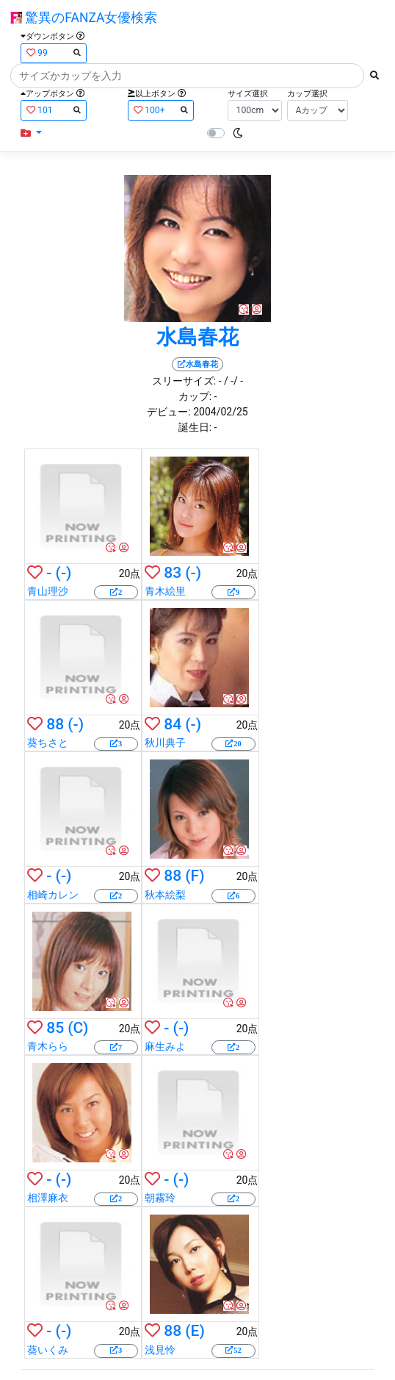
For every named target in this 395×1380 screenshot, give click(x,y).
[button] (31, 133)
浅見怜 (160, 1350)
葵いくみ (47, 1350)
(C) (78, 1028)
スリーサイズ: (184, 381)
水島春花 (197, 337)
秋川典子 (165, 742)
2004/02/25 (220, 412)
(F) (194, 875)
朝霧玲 (160, 1198)
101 (53, 110)
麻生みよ (165, 1046)
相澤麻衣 (47, 1198)
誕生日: (194, 427)
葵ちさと (47, 742)
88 (55, 724)
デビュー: (168, 412)
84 (172, 724)
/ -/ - (233, 381)
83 (172, 573)
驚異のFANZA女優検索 (83, 17)
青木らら (47, 1046)
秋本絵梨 (165, 895)
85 (55, 1028)
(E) (194, 1331)
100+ (161, 110)
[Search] (187, 75)
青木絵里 (165, 591)
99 (53, 52)
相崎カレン (53, 895)
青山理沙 (47, 591)
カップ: (194, 396)
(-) (64, 573)
